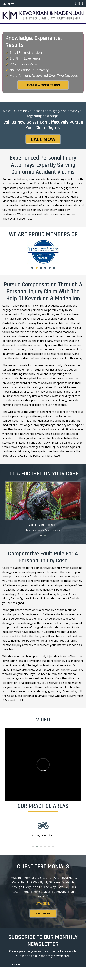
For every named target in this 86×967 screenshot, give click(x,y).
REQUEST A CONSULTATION (43, 85)
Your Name (14, 964)
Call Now (43, 139)
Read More (43, 913)
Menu (8, 3)
